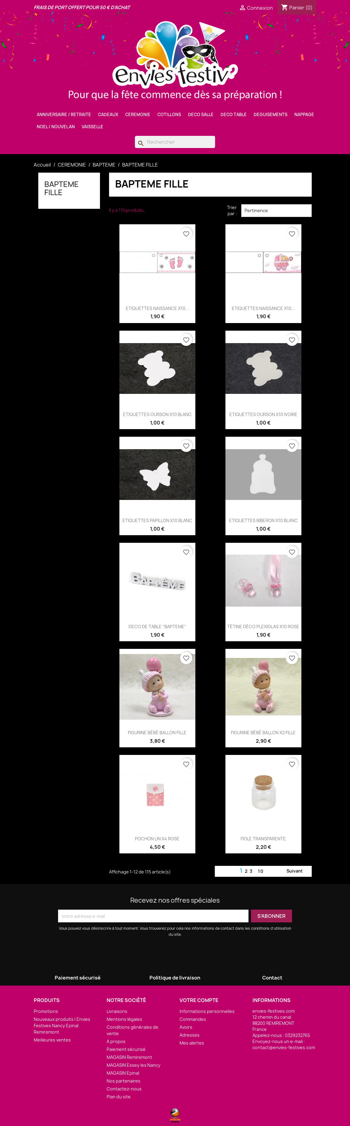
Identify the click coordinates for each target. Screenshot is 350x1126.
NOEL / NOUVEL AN (56, 126)
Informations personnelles (207, 1011)
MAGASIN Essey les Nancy (133, 1065)
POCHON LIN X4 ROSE (157, 839)
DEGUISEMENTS (270, 114)
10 (261, 871)
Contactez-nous (124, 1089)
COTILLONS (169, 114)
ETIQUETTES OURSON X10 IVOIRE (263, 414)
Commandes (193, 1019)
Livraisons (117, 1011)
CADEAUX (108, 114)
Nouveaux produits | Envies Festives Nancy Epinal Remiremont (62, 1025)
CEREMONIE (137, 114)
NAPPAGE (304, 114)
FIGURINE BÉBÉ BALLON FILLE (157, 732)
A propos (116, 1041)
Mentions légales (124, 1019)
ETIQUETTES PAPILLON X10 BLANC (157, 520)
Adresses (190, 1035)
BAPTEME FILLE (61, 188)
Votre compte (199, 1000)
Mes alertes (192, 1043)
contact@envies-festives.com (283, 1047)
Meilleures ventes (52, 1040)
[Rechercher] (175, 142)
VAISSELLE (92, 126)
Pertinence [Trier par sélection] (276, 210)
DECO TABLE (234, 114)
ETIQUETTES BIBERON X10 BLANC (263, 520)
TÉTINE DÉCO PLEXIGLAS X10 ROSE (263, 626)
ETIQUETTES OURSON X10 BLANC (157, 414)
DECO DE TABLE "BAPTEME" (157, 626)
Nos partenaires (123, 1081)
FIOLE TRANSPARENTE (263, 839)
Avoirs (186, 1027)
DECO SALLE (201, 114)
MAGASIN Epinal (123, 1073)
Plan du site (119, 1097)
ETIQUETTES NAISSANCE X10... (157, 308)
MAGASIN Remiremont (129, 1057)
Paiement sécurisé (126, 1049)
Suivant (298, 871)
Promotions (46, 1011)
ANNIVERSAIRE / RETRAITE (64, 114)
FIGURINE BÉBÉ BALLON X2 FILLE (263, 732)
